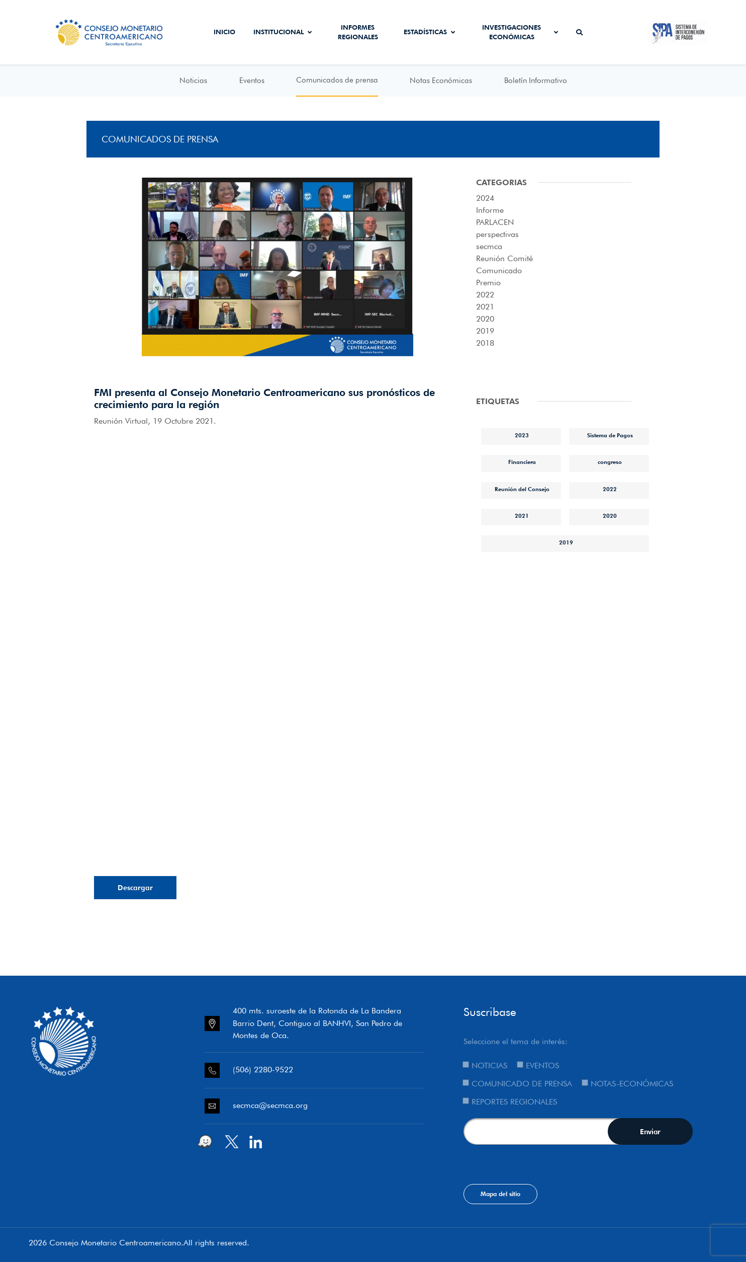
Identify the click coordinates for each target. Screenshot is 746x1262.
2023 (522, 435)
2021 (485, 306)
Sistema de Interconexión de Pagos (677, 32)
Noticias (193, 80)
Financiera (522, 461)
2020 (485, 319)
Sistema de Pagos (610, 435)
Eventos (251, 80)
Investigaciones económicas (520, 32)
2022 (485, 294)
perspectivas (497, 234)
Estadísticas (429, 32)
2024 (485, 198)
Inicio (224, 32)
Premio (488, 282)
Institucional (282, 32)
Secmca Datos (619, 32)
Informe (490, 210)
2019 (485, 331)
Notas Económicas (441, 80)
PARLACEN (495, 222)
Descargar (135, 888)
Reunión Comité (504, 258)
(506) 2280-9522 (263, 1069)
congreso (610, 461)
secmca (489, 246)
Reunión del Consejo (522, 489)
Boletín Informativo (535, 80)
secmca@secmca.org (270, 1105)
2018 (485, 343)
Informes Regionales (358, 32)
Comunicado (499, 270)
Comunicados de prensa (337, 80)
